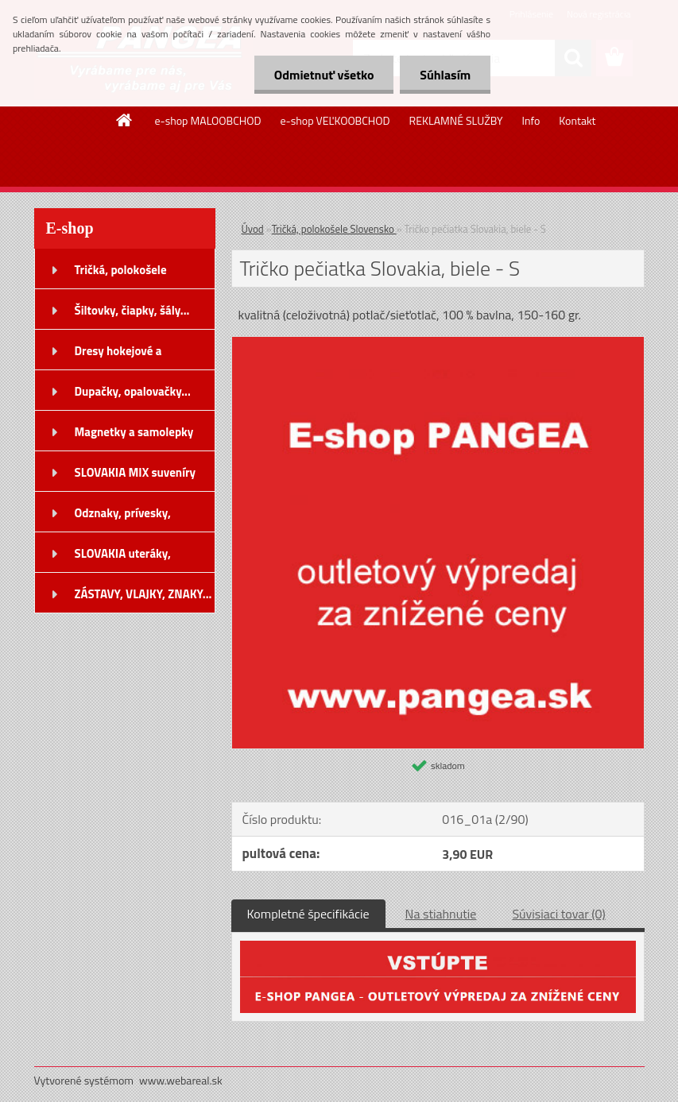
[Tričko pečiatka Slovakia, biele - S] (438, 343)
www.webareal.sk (181, 1080)
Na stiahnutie (441, 913)
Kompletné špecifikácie (308, 913)
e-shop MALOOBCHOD (207, 120)
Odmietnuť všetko (323, 74)
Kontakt (577, 120)
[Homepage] (125, 120)
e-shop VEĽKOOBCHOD (335, 120)
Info (530, 120)
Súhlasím (445, 74)
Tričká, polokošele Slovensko (334, 229)
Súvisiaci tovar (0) (558, 913)
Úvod (253, 229)
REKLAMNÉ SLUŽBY (456, 120)
